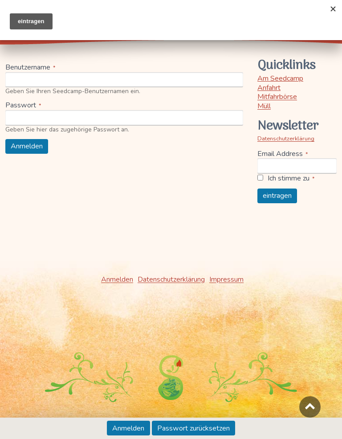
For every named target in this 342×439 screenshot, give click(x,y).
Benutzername (27, 67)
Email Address (280, 154)
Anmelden (131, 429)
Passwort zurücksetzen (193, 428)
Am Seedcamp (280, 78)
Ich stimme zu (288, 178)
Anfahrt (269, 88)
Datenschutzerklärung (285, 139)
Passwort (20, 105)
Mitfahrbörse (277, 97)
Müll (264, 106)
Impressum (226, 279)
